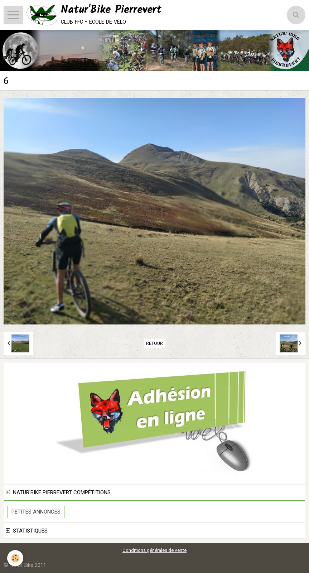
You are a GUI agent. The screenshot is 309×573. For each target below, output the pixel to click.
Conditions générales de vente (154, 550)
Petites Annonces (36, 512)
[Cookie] (15, 558)
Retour (154, 343)
